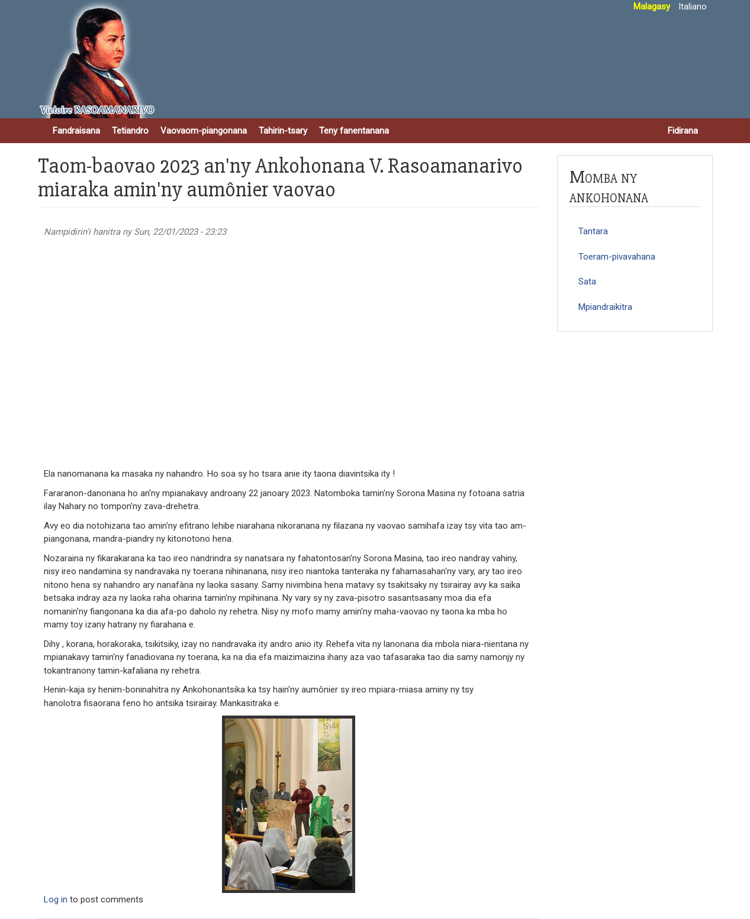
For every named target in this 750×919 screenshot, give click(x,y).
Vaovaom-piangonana (203, 130)
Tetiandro (130, 130)
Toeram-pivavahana (616, 256)
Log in (55, 899)
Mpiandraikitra (605, 307)
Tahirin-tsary (283, 130)
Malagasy (651, 6)
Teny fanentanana (354, 130)
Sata (587, 281)
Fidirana (683, 130)
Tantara (593, 231)
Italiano (692, 6)
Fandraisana (76, 130)
